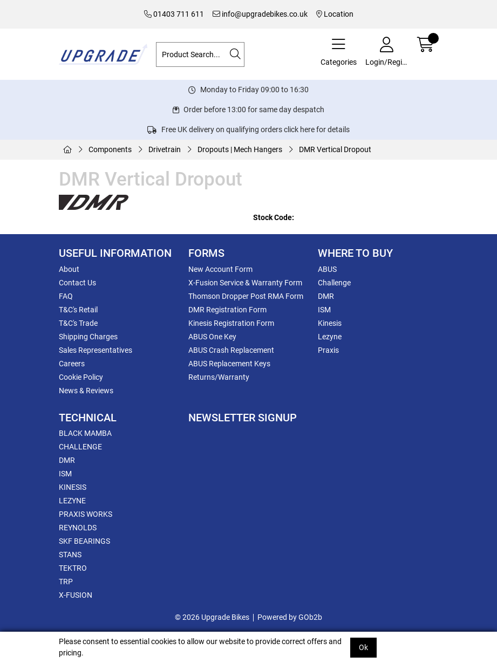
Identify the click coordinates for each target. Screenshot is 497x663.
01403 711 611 (174, 14)
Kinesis (330, 323)
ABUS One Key (212, 336)
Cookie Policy (81, 377)
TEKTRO (73, 568)
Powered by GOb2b (289, 617)
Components (110, 149)
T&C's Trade (78, 323)
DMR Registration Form (227, 309)
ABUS (327, 269)
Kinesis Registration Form (231, 323)
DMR (326, 296)
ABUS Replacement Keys (229, 363)
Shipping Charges (88, 336)
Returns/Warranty (218, 377)
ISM (324, 309)
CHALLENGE (80, 446)
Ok (363, 647)
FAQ (66, 296)
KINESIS (72, 487)
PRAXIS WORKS (85, 514)
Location (334, 14)
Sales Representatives (95, 350)
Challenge (334, 282)
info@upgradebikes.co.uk (260, 14)
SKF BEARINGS (84, 541)
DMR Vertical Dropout (335, 149)
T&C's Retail (78, 309)
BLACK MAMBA (85, 433)
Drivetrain (164, 149)
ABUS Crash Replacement (231, 350)
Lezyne (330, 336)
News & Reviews (86, 390)
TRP (66, 581)
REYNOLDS (78, 527)
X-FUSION (75, 595)
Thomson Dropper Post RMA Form (245, 296)
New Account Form (220, 269)
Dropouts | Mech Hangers (240, 149)
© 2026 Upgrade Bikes (212, 617)
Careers (72, 363)
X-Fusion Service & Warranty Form (245, 282)
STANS (70, 554)
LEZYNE (72, 500)
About (69, 269)
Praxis (328, 350)
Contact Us (77, 282)
